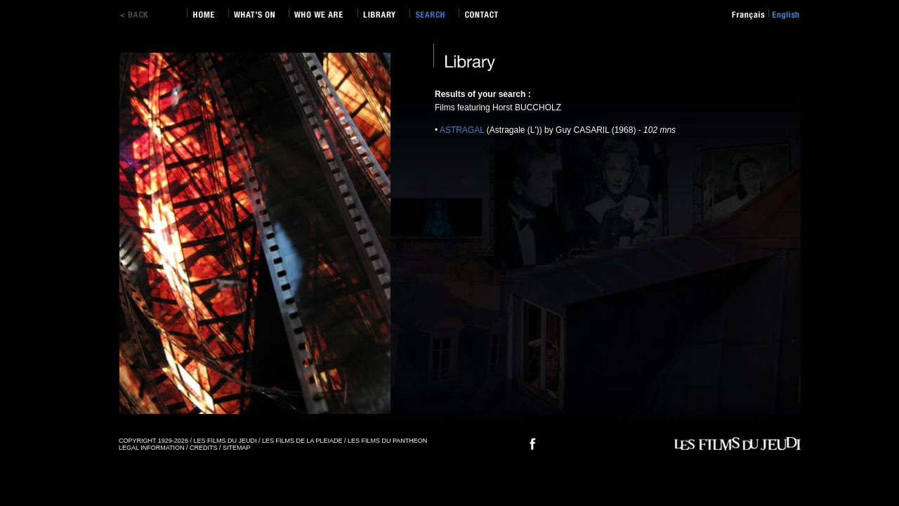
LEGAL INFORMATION (152, 447)
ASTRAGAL (463, 130)
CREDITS (204, 447)
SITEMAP (237, 447)
